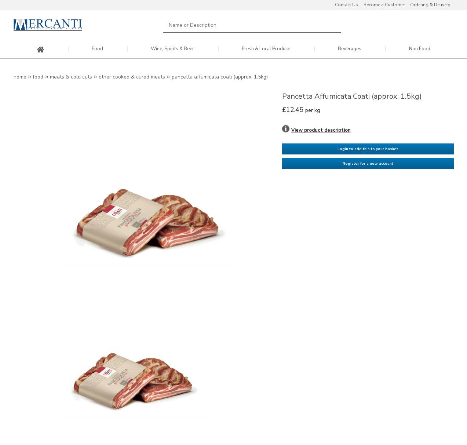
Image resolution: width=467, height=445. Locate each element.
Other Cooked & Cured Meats (132, 76)
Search (332, 25)
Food (97, 49)
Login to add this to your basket (368, 149)
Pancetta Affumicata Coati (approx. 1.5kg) (220, 76)
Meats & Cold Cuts (71, 76)
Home (20, 76)
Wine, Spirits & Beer (172, 49)
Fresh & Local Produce (266, 49)
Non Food (419, 49)
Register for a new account (367, 163)
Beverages (349, 49)
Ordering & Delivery (430, 5)
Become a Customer (384, 5)
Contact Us (346, 5)
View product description (321, 130)
